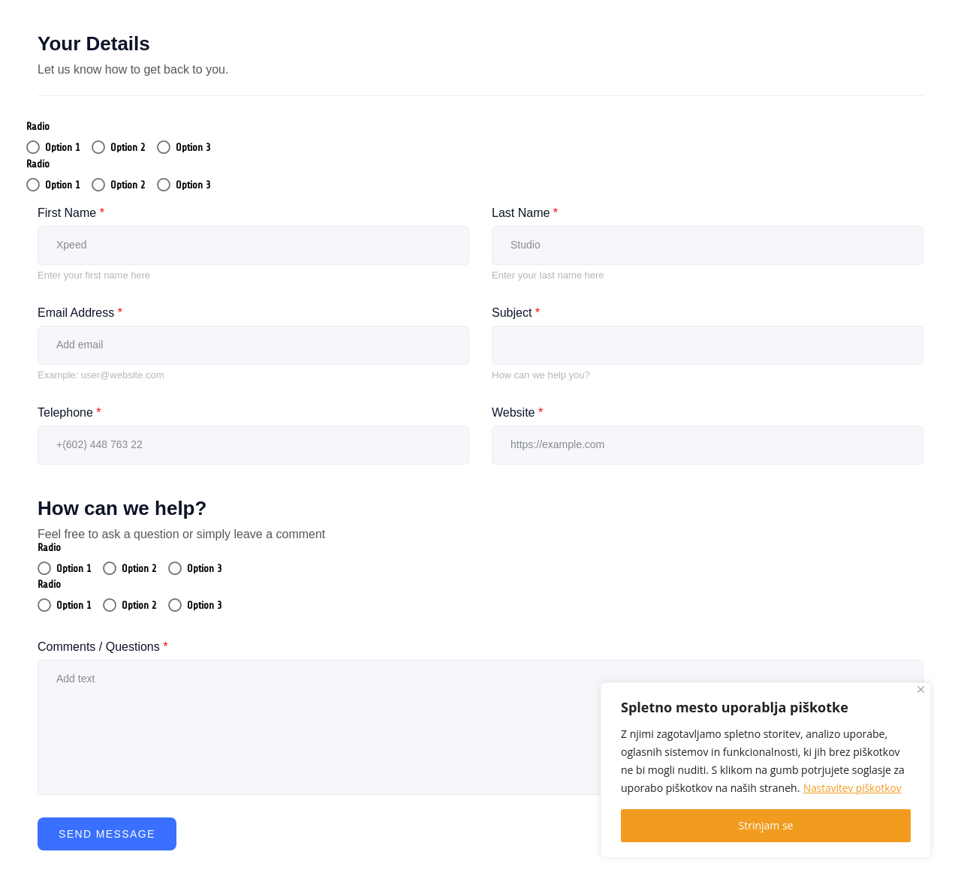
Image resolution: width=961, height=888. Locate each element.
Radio (38, 126)
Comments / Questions (102, 646)
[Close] (920, 689)
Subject (516, 312)
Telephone (69, 412)
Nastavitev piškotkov (853, 788)
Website (517, 412)
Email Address (80, 312)
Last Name (525, 212)
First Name (71, 212)
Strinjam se (766, 825)
